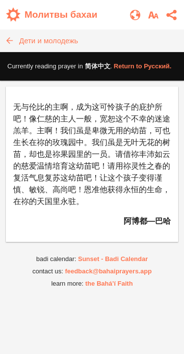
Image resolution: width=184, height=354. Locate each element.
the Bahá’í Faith (109, 283)
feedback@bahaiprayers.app (108, 271)
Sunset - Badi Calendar (113, 259)
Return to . (143, 66)
